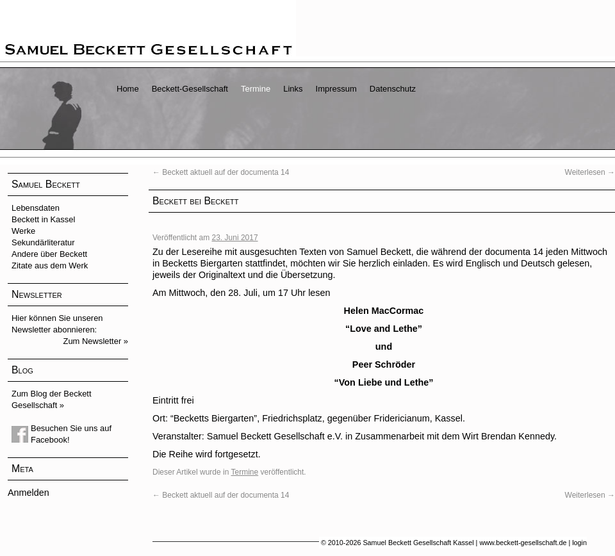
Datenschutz (393, 89)
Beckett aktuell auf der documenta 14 (220, 172)
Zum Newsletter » (96, 341)
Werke (23, 231)
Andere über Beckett (49, 254)
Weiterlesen (590, 172)
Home (128, 89)
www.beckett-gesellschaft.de (522, 542)
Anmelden (28, 492)
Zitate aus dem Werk (50, 265)
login (579, 542)
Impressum (336, 89)
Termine (255, 89)
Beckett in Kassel (43, 219)
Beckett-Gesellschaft (190, 89)
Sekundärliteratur (43, 242)
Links (292, 89)
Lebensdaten (36, 208)
